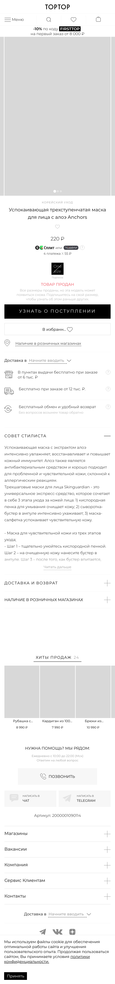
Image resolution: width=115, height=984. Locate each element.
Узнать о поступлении (57, 311)
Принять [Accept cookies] (15, 976)
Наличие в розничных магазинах (48, 343)
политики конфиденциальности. (47, 959)
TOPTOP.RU (57, 7)
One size (57, 269)
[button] (54, 191)
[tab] (57, 658)
